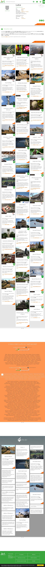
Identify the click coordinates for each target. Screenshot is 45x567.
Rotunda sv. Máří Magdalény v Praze (20, 392)
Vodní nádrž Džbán (34, 389)
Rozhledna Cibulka (26, 389)
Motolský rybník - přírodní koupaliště (14, 388)
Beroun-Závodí (8, 355)
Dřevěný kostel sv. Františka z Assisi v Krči (29, 408)
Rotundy (4, 134)
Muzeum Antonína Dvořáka (31, 413)
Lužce (18, 5)
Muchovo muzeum (34, 420)
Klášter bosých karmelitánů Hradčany (29, 399)
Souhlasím (40, 565)
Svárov (36, 361)
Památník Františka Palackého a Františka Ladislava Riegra (15, 417)
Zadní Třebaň (36, 363)
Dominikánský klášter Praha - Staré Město (22, 416)
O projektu (21, 554)
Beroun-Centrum (15, 354)
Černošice (18, 355)
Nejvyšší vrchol (11, 378)
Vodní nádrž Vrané (18, 387)
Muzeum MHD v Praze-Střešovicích (14, 399)
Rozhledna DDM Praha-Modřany (12, 390)
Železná (27, 365)
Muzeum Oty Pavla (22, 403)
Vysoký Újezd (23, 363)
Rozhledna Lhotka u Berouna (31, 381)
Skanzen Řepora (37, 383)
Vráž (15, 363)
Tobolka (23, 362)
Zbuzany (23, 365)
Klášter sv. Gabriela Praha (32, 393)
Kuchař (5, 359)
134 (22, 16)
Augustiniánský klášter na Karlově (32, 407)
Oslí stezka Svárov (29, 382)
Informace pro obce (21, 557)
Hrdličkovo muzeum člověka (10, 407)
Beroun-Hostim (22, 354)
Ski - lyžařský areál (33, 227)
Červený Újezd (23, 355)
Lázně (32, 291)
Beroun (22, 10)
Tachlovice (16, 362)
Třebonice (27, 362)
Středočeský (23, 8)
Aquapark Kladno (37, 400)
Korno (32, 358)
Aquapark (3, 161)
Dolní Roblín (27, 356)
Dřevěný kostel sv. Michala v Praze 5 (11, 395)
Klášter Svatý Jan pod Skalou (13, 381)
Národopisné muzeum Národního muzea (29, 394)
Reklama (33, 554)
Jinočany (15, 358)
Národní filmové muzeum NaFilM (34, 417)
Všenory (18, 363)
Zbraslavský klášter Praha (27, 388)
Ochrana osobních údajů (21, 561)
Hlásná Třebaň (7, 358)
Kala (19, 358)
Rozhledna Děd (23, 384)
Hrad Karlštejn (22, 381)
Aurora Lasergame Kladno (33, 415)
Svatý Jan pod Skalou (9, 362)
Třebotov (31, 362)
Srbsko (32, 361)
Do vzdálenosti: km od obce (19, 347)
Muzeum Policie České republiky (14, 408)
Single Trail (20, 378)
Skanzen (4, 288)
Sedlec (25, 361)
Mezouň (9, 360)
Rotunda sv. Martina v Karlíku (11, 382)
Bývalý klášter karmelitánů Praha (34, 419)
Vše (2, 374)
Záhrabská (18, 365)
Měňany (5, 360)
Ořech (29, 360)
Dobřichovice (21, 356)
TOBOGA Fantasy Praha (14, 384)
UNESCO (32, 134)
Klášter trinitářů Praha (12, 413)
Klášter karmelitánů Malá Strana (10, 401)
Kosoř (35, 358)
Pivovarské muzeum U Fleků (21, 406)
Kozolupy (38, 358)
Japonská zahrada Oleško (21, 393)
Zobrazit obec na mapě (5, 36)
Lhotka (15, 359)
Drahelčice (38, 356)
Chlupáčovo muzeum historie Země (30, 404)
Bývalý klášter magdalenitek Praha (33, 401)
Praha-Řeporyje (38, 360)
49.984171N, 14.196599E (24, 11)
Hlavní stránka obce (42, 24)
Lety (12, 359)
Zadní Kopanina (30, 363)
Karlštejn (25, 358)
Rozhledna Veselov (11, 393)
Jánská (12, 358)
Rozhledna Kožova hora (23, 390)
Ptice (8, 361)
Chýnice (13, 356)
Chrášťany (32, 355)
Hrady (18, 376)
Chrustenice (37, 355)
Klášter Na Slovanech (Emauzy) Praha (25, 400)
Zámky (18, 201)
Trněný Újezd (36, 362)
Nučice (25, 360)
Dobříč (17, 356)
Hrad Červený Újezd (19, 383)
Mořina (13, 360)
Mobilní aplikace (34, 557)
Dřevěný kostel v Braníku (33, 392)
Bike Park (16, 378)
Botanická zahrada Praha (31, 403)
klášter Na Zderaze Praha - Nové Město (14, 404)
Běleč (6, 354)
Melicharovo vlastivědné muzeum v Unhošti (14, 386)
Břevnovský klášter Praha (34, 390)
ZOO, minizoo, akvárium (33, 158)
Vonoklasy (12, 363)
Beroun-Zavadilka (35, 354)
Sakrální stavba (4, 54)
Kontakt (33, 561)
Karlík (22, 358)
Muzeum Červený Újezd (28, 383)
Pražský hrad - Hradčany (13, 403)
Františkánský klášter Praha (9, 419)
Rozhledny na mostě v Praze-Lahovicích (14, 389)
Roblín (15, 361)
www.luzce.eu (23, 18)
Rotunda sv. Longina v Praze (21, 415)
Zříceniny (32, 54)
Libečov (26, 359)
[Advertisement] (22, 335)
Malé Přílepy (38, 359)
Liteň (30, 359)
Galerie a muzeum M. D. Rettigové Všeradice (31, 387)
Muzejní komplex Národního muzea (15, 420)
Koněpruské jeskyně (31, 384)
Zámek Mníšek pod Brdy (9, 387)
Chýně (10, 356)
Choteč (28, 355)
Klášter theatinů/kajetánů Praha (32, 402)
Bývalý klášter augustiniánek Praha (32, 412)
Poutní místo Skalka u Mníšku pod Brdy (31, 386)
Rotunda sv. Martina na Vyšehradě (30, 397)
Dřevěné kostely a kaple (19, 309)
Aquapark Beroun (21, 382)
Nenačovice (21, 360)
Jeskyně (18, 80)
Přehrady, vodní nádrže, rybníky (20, 147)
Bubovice (13, 355)
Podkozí (32, 360)
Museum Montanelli (22, 401)
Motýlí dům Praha (26, 420)
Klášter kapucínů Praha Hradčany (32, 396)
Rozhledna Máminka (21, 413)
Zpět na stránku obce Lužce (40, 41)
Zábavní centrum (4, 186)
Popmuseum (9, 392)
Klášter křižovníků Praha (11, 415)
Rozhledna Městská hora (9, 383)
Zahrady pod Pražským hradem (18, 412)
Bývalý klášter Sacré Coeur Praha (13, 394)
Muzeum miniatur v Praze (35, 395)
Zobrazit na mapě (7, 173)
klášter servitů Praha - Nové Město (10, 400)
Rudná (21, 361)
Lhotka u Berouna (20, 359)
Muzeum (4, 263)
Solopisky (28, 361)
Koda (29, 358)
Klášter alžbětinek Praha (11, 402)
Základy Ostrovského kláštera (19, 396)
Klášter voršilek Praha (21, 407)
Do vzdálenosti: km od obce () (18, 367)
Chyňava (6, 356)
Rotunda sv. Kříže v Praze (34, 410)
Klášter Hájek (36, 382)
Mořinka (16, 360)
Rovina (18, 361)
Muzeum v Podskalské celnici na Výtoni (15, 397)
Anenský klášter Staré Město (10, 414)
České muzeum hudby (20, 402)
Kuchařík (9, 359)
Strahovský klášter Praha (24, 395)
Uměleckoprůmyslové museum (21, 419)
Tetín (20, 362)
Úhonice (7, 363)
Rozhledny (4, 105)
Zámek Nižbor (35, 388)
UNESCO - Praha (8, 412)
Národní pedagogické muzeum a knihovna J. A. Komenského (22, 409)
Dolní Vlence (32, 356)
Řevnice (11, 361)
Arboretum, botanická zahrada (20, 281)
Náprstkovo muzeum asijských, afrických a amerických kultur (28, 414)
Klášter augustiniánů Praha (9, 406)
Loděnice (33, 359)
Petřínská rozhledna (9, 396)
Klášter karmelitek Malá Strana (34, 406)
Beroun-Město (29, 354)
